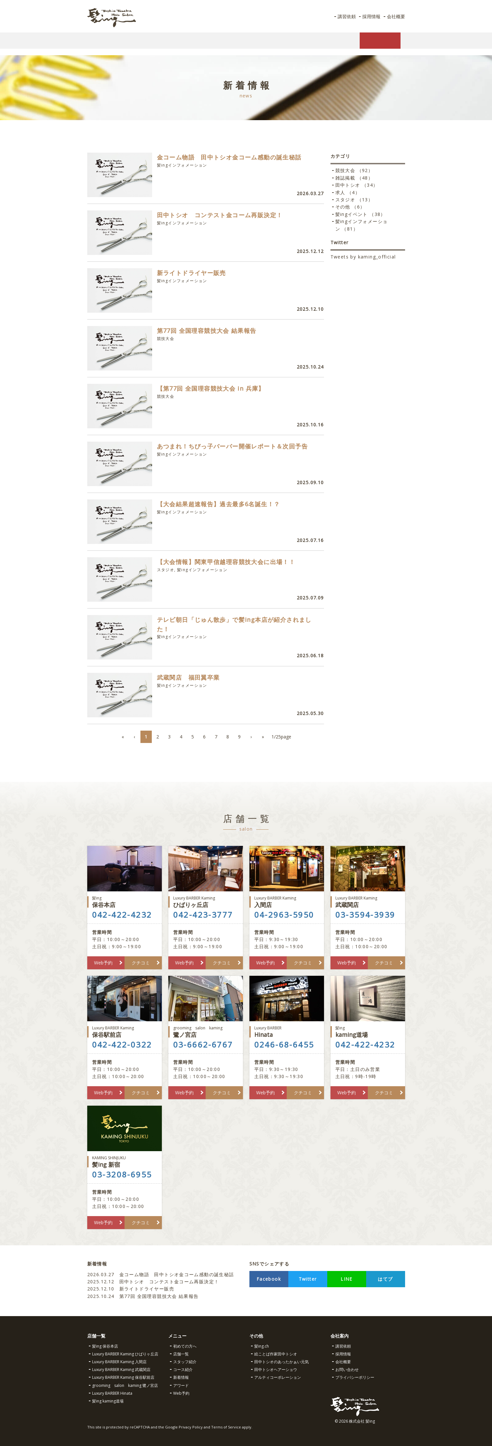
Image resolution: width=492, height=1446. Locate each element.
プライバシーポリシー (354, 1377)
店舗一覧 (181, 1354)
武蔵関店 (367, 902)
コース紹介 (183, 1369)
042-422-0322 (122, 1045)
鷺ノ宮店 (205, 1031)
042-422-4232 (122, 915)
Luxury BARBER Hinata (112, 1393)
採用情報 (368, 16)
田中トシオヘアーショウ (275, 1369)
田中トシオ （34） (356, 185)
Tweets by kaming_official (363, 257)
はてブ (385, 1279)
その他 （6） (350, 207)
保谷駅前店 (124, 1031)
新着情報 (181, 1377)
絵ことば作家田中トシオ (275, 1354)
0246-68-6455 (284, 1045)
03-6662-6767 (203, 1045)
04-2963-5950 (284, 915)
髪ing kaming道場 (108, 1401)
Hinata (286, 1031)
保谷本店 (124, 902)
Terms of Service (226, 1427)
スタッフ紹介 (185, 1361)
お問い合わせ (347, 1369)
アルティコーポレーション (277, 1377)
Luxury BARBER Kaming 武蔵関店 (121, 1369)
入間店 (286, 902)
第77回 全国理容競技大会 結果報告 (144, 1296)
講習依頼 (342, 16)
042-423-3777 (203, 915)
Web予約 (103, 963)
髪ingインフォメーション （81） (361, 225)
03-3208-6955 (122, 1174)
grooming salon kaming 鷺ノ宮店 (125, 1385)
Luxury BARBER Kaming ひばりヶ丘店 (125, 1354)
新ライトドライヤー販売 (130, 1289)
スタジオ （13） (354, 199)
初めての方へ (185, 1346)
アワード (181, 1385)
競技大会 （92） (354, 170)
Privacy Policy (191, 1427)
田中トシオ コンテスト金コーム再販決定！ (153, 1281)
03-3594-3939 (365, 915)
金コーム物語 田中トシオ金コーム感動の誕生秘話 (160, 1274)
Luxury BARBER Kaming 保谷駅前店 (123, 1377)
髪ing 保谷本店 (105, 1346)
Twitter (308, 1279)
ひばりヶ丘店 (205, 902)
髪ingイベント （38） (360, 214)
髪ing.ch (261, 1346)
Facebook (269, 1279)
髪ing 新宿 (124, 1161)
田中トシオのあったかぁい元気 (281, 1361)
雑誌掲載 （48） (354, 178)
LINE (347, 1279)
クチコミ (141, 963)
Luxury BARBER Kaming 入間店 (119, 1361)
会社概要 (395, 16)
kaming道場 (367, 1031)
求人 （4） (347, 192)
